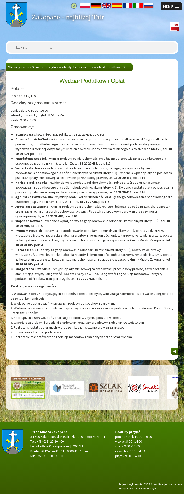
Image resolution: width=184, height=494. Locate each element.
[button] (171, 6)
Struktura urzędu (44, 67)
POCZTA (77, 446)
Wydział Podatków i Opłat (112, 67)
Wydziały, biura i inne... (75, 67)
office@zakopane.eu (55, 446)
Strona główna (16, 5)
